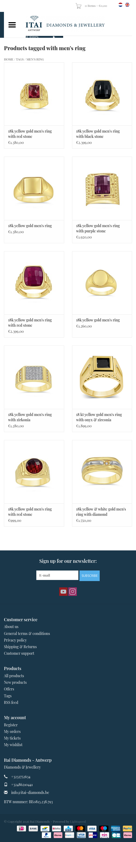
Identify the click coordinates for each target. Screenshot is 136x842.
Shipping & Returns (20, 646)
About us (11, 626)
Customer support (19, 653)
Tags (20, 59)
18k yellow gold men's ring (30, 225)
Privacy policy (15, 640)
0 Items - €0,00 (91, 5)
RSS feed (11, 702)
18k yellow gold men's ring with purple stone (98, 228)
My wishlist (13, 744)
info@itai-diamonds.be (30, 792)
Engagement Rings (23, 36)
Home (8, 59)
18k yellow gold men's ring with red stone (30, 134)
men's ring (35, 59)
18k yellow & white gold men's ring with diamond (101, 512)
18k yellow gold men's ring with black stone (98, 134)
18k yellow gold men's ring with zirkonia (30, 417)
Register (11, 724)
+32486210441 (22, 784)
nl (120, 5)
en (127, 5)
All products (14, 675)
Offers (9, 688)
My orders (12, 731)
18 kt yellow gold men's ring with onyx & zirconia (99, 417)
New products (15, 682)
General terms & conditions (27, 633)
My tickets (12, 738)
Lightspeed (78, 821)
